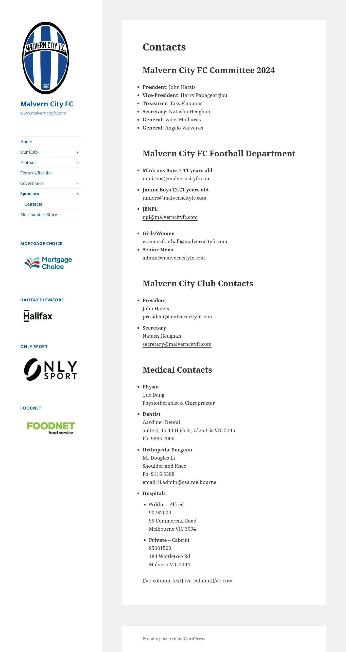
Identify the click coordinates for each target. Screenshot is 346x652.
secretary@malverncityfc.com (177, 344)
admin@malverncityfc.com (174, 257)
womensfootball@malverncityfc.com (185, 241)
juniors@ (153, 197)
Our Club (29, 152)
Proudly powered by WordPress (174, 639)
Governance (32, 183)
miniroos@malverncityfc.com (177, 178)
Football (28, 162)
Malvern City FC (46, 103)
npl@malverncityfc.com (170, 217)
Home (26, 141)
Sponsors (29, 194)
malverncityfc (180, 197)
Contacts (33, 204)
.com (201, 197)
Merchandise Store (38, 214)
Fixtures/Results (35, 173)
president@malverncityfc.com (177, 316)
